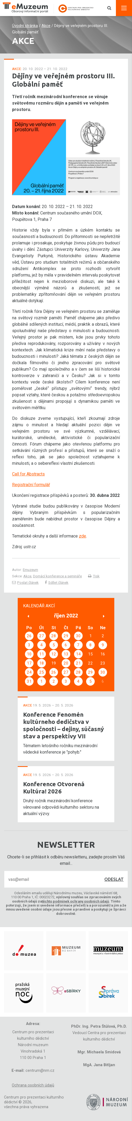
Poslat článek (25, 582)
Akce (46, 26)
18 (41, 663)
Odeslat (114, 879)
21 (78, 663)
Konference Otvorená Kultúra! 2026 (54, 787)
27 (41, 636)
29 (66, 636)
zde (82, 536)
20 (66, 663)
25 (41, 672)
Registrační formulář (31, 484)
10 (29, 654)
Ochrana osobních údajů (33, 1085)
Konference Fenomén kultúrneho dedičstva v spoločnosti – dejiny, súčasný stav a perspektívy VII (63, 725)
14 (78, 654)
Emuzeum (30, 569)
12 (53, 654)
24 (29, 672)
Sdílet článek (56, 582)
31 (29, 681)
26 (29, 636)
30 (78, 636)
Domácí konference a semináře (57, 576)
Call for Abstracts (28, 474)
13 (66, 654)
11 (41, 654)
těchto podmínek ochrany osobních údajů (75, 901)
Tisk (94, 576)
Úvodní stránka (25, 26)
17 (29, 663)
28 (53, 636)
